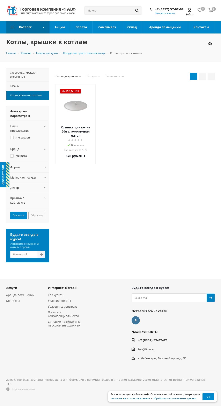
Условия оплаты (59, 301)
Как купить (55, 295)
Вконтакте (136, 320)
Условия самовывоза (63, 306)
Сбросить (37, 215)
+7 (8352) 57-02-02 (169, 9)
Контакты (13, 301)
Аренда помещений (20, 295)
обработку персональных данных (175, 398)
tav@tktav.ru (146, 349)
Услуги (11, 288)
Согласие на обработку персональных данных (64, 323)
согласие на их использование (130, 398)
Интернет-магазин (63, 288)
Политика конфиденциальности (63, 314)
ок (208, 396)
